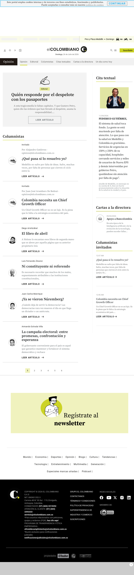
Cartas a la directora (83, 61)
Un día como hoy (104, 61)
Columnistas (47, 61)
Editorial (34, 61)
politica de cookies (95, 5)
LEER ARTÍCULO (45, 120)
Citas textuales (63, 61)
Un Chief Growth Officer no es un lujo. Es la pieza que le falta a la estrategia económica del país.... (114, 309)
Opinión (23, 61)
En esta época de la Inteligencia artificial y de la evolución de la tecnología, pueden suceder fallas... (119, 227)
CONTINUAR (117, 3)
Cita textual (105, 78)
